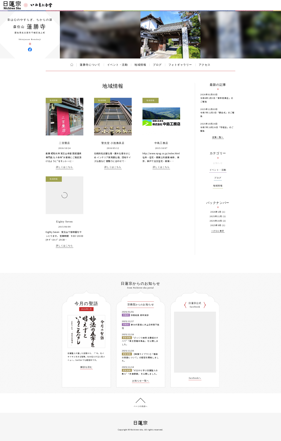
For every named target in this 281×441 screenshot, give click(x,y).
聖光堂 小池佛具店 (112, 143)
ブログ (157, 64)
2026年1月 (216, 212)
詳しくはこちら (64, 167)
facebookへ (195, 378)
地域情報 (140, 64)
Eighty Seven (64, 221)
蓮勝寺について (90, 64)
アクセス (205, 64)
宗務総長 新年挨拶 (140, 315)
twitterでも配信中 (83, 360)
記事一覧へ (217, 137)
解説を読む (86, 367)
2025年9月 (216, 225)
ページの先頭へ (140, 406)
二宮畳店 (64, 143)
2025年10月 (216, 221)
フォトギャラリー (180, 64)
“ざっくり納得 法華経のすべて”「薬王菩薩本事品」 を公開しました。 (140, 341)
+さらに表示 (217, 231)
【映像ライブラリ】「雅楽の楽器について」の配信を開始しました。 (140, 357)
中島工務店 (161, 143)
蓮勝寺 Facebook (30, 49)
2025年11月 (216, 216)
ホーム (71, 64)
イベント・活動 (117, 64)
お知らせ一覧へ (140, 381)
